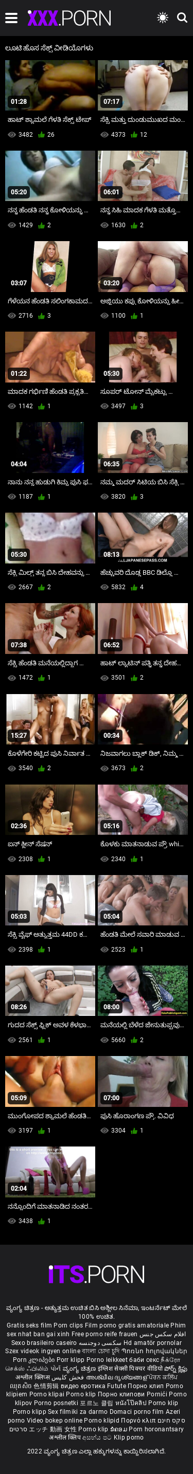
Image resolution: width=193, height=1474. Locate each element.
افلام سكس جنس (162, 1334)
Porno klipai (47, 1394)
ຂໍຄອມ (119, 1429)
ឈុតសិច (22, 1386)
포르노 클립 (97, 1403)
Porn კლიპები (35, 1359)
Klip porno (129, 1437)
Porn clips (69, 1325)
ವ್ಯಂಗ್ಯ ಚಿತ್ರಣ (80, 1368)
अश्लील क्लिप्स (33, 1377)
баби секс (144, 1359)
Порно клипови (122, 1394)
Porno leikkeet (108, 1359)
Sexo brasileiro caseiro (44, 1342)
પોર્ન (55, 1368)
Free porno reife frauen (105, 1334)
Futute (116, 1386)
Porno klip (81, 1394)
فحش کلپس (68, 1377)
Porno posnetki (57, 1403)
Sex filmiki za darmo (78, 1411)
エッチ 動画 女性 (53, 1429)
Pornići (158, 1394)
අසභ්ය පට (97, 1437)
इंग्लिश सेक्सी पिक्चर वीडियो (130, 1368)
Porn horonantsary (156, 1429)
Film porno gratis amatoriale (127, 1325)
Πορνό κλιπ (139, 1420)
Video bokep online (54, 1420)
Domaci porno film (137, 1411)
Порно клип (146, 1386)
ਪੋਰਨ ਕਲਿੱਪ (163, 1377)
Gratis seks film (29, 1325)
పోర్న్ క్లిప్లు (176, 1368)
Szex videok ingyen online (42, 1351)
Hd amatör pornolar (153, 1342)
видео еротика (83, 1386)
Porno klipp (30, 1411)
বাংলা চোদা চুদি (100, 1351)
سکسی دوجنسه (100, 1342)
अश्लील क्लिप (65, 1437)
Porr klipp (71, 1359)
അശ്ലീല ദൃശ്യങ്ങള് (117, 1377)
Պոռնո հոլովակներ (154, 1351)
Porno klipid (102, 1420)
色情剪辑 (47, 1386)
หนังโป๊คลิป (132, 1403)
